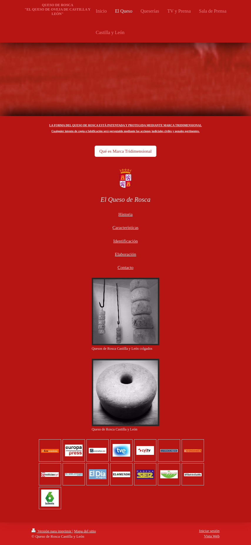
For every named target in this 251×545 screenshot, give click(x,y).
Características (125, 227)
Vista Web (212, 536)
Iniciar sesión (209, 531)
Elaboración (125, 254)
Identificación (125, 241)
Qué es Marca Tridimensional (125, 151)
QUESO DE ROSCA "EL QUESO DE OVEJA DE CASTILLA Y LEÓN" (58, 9)
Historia (125, 214)
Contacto (125, 267)
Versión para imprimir (51, 531)
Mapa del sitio (85, 531)
